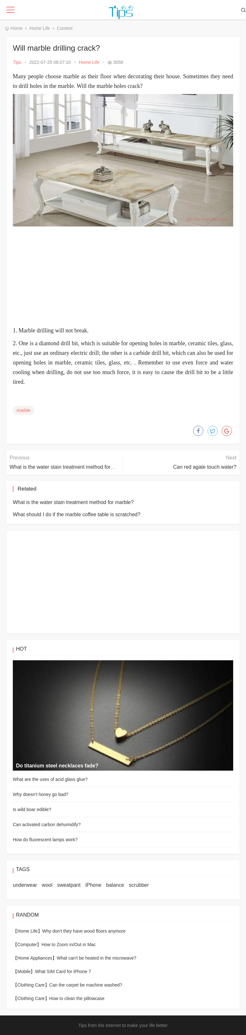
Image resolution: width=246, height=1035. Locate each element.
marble (23, 410)
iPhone (93, 885)
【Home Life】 (27, 931)
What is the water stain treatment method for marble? (70, 467)
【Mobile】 (24, 971)
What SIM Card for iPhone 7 (63, 971)
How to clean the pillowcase (77, 998)
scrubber (139, 885)
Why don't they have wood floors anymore (84, 931)
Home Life (39, 28)
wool (47, 885)
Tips (17, 62)
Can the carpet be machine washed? (85, 985)
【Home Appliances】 (35, 958)
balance (115, 885)
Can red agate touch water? (204, 467)
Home (16, 28)
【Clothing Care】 (31, 985)
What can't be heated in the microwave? (96, 958)
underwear (25, 885)
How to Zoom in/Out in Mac (68, 944)
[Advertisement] (129, 277)
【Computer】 (27, 944)
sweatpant (69, 885)
